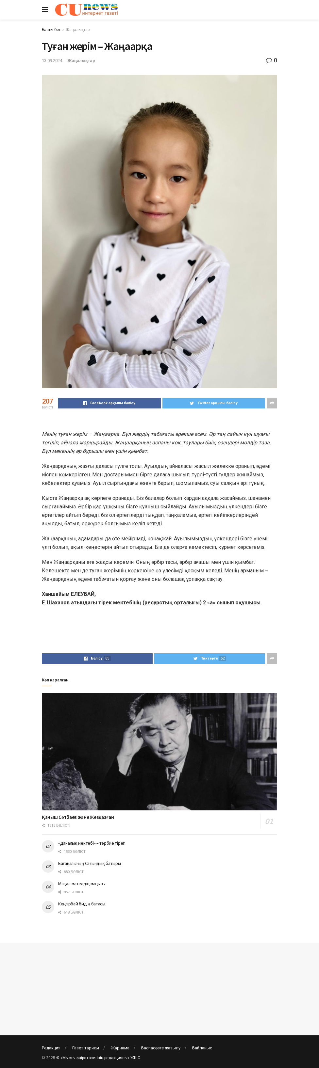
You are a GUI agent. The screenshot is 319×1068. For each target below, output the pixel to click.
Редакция (51, 1047)
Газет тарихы (85, 1047)
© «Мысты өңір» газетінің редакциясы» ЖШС (98, 1058)
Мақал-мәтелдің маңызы (82, 883)
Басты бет (51, 29)
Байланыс (202, 1047)
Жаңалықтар (78, 29)
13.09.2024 (52, 60)
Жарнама (120, 1047)
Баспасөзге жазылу (160, 1047)
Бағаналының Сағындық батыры (89, 863)
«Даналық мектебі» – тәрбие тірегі (92, 843)
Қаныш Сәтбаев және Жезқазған (78, 817)
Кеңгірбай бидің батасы (81, 904)
